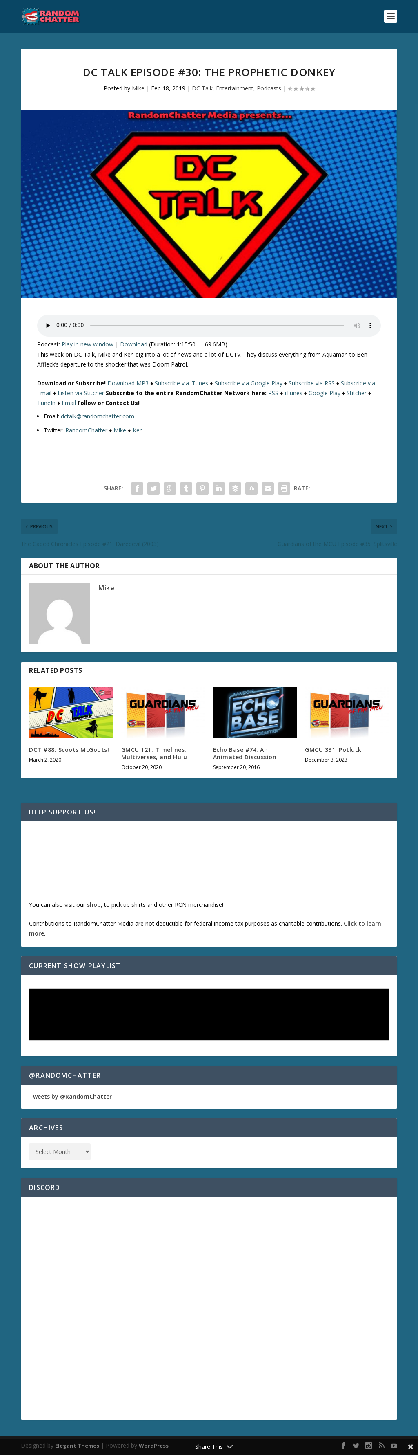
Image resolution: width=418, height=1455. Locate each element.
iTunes (293, 393)
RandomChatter (86, 430)
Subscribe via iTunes (181, 383)
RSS (273, 393)
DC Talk (202, 88)
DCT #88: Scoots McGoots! (69, 749)
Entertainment (234, 88)
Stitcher (357, 393)
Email (69, 403)
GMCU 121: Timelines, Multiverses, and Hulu (154, 753)
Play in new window (87, 344)
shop (94, 905)
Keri (138, 430)
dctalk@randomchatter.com (97, 416)
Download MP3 (128, 383)
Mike (138, 88)
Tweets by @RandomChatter (70, 1096)
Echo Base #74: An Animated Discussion (245, 753)
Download (133, 344)
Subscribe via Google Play (248, 383)
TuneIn (46, 403)
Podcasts (269, 88)
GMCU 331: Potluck (333, 749)
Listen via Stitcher (81, 393)
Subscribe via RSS (312, 383)
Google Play (324, 393)
